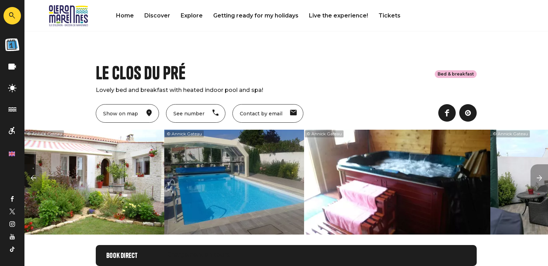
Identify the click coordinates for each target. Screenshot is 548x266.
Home (125, 15)
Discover (157, 15)
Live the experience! (338, 15)
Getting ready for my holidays (255, 15)
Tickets (389, 15)
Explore (192, 15)
